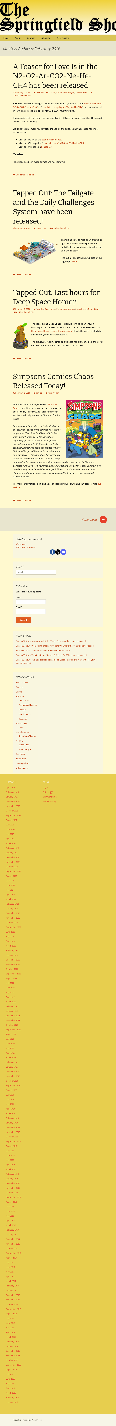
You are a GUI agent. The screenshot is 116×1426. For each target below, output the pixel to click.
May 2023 (10, 936)
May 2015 (10, 1383)
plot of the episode (51, 139)
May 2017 (10, 1271)
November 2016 (13, 1299)
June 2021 (10, 1043)
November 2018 (13, 1188)
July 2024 (10, 880)
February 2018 (12, 1229)
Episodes (40, 92)
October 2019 (12, 1136)
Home (6, 38)
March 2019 (11, 1169)
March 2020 (11, 1113)
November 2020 (13, 1076)
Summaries (24, 744)
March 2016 (11, 1337)
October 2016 (12, 1304)
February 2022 (12, 1006)
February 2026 (12, 792)
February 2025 (12, 848)
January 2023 (12, 955)
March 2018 (11, 1225)
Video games (22, 768)
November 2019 (13, 1132)
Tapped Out (41, 228)
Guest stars (50, 92)
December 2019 (13, 1127)
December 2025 (13, 801)
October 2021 (12, 1025)
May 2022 (10, 992)
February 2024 (12, 903)
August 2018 (11, 1202)
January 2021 (12, 1066)
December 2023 (13, 913)
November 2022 (13, 964)
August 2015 (11, 1369)
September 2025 (13, 815)
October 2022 (12, 969)
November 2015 (13, 1355)
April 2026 (10, 787)
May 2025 (10, 834)
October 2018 (12, 1192)
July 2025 (10, 824)
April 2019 (10, 1164)
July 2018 (10, 1206)
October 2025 (12, 810)
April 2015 (10, 1388)
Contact (31, 38)
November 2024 (13, 862)
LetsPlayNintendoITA (60, 228)
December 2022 (13, 959)
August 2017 (11, 1257)
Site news (20, 754)
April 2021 (10, 1053)
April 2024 (10, 894)
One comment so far (25, 174)
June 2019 (10, 1155)
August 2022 (11, 978)
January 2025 (12, 852)
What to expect (26, 749)
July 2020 (10, 1094)
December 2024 (13, 857)
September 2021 (13, 1029)
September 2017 (13, 1253)
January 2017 (12, 1290)
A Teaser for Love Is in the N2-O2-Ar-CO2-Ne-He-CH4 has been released (55, 76)
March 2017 (11, 1281)
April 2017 (10, 1276)
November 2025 (13, 806)
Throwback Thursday (28, 736)
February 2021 (12, 1062)
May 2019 (10, 1160)
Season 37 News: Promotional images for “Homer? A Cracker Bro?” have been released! (55, 645)
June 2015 (10, 1378)
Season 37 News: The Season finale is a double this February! (43, 650)
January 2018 (12, 1234)
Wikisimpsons (63, 38)
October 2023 (12, 922)
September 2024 (13, 871)
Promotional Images (65, 92)
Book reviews (22, 682)
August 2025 (11, 820)
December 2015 (13, 1351)
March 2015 (11, 1392)
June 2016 (10, 1323)
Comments (50, 796)
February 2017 (12, 1285)
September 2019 (13, 1141)
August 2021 (11, 1034)
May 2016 (10, 1327)
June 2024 (10, 885)
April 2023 (10, 941)
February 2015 (12, 1397)
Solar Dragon (53, 392)
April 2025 (10, 838)
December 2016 (13, 1295)
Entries (48, 792)
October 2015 (12, 1360)
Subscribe (45, 38)
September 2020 (13, 1085)
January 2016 (12, 1346)
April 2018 (10, 1220)
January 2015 (12, 1402)
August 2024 (11, 876)
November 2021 (13, 1020)
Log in (45, 787)
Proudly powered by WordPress (27, 1419)
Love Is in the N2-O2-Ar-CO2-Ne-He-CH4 (63, 143)
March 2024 (11, 899)
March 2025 (11, 843)
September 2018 (13, 1197)
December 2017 (13, 1239)
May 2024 (10, 890)
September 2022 (13, 973)
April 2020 (10, 1108)
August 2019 (11, 1146)
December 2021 (13, 1015)
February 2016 (12, 1341)
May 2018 (10, 1215)
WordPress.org (50, 801)
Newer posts (94, 519)
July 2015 (10, 1374)
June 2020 (10, 1099)
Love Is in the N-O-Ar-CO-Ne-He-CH (62, 107)
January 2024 (12, 908)
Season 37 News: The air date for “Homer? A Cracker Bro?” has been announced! (51, 655)
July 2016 (10, 1318)
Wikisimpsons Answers (26, 547)
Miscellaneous (22, 732)
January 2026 (12, 796)
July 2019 (10, 1150)
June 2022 (10, 987)
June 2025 (10, 829)
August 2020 (11, 1090)
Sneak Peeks (81, 92)
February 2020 (12, 1118)
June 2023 (10, 931)
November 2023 (13, 917)
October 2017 (12, 1248)
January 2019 (12, 1178)
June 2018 (10, 1211)
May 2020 (10, 1104)
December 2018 (13, 1183)
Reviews (23, 709)
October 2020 (12, 1080)
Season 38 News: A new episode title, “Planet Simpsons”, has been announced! (51, 641)
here (74, 261)
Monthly (19, 740)
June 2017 (10, 1267)
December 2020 (13, 1071)
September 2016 (13, 1309)
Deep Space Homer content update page (51, 330)
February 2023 (12, 950)
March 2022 (11, 1001)
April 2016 (10, 1332)
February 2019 (12, 1174)
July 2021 (10, 1039)
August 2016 (11, 1313)
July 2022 (10, 983)
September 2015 (13, 1365)
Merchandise (21, 723)
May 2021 (10, 1048)
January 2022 (12, 1011)
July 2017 (10, 1262)
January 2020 (12, 1122)
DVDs (21, 727)
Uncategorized (22, 763)
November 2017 (13, 1243)
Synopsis (23, 719)
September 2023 (13, 927)
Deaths (19, 691)
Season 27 (46, 146)
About (18, 38)
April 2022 (10, 997)
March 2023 (11, 945)
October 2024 (12, 866)
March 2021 (11, 1057)
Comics (39, 392)
